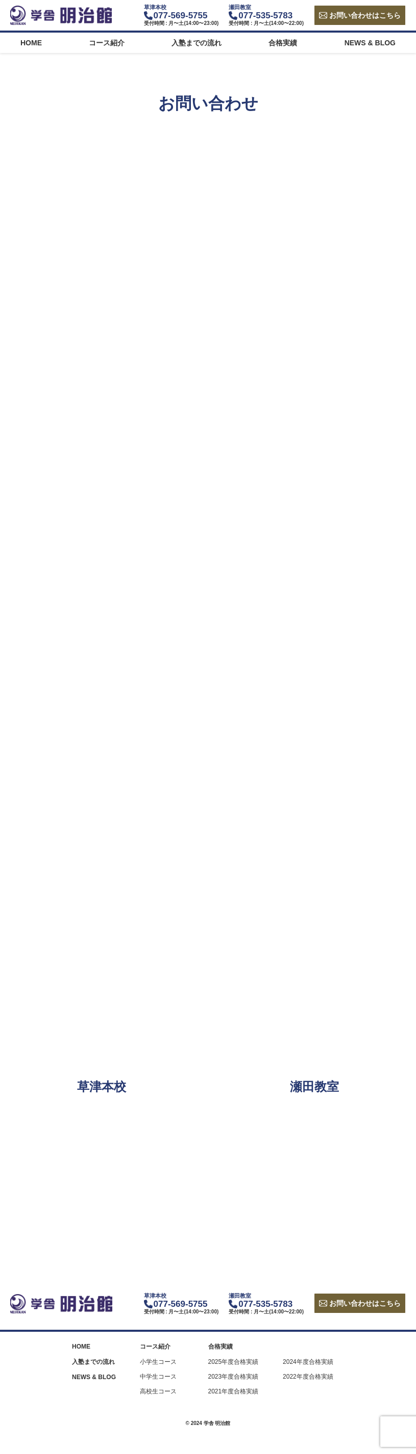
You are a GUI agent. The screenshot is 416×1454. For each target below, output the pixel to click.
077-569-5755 (181, 15)
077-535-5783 (265, 15)
